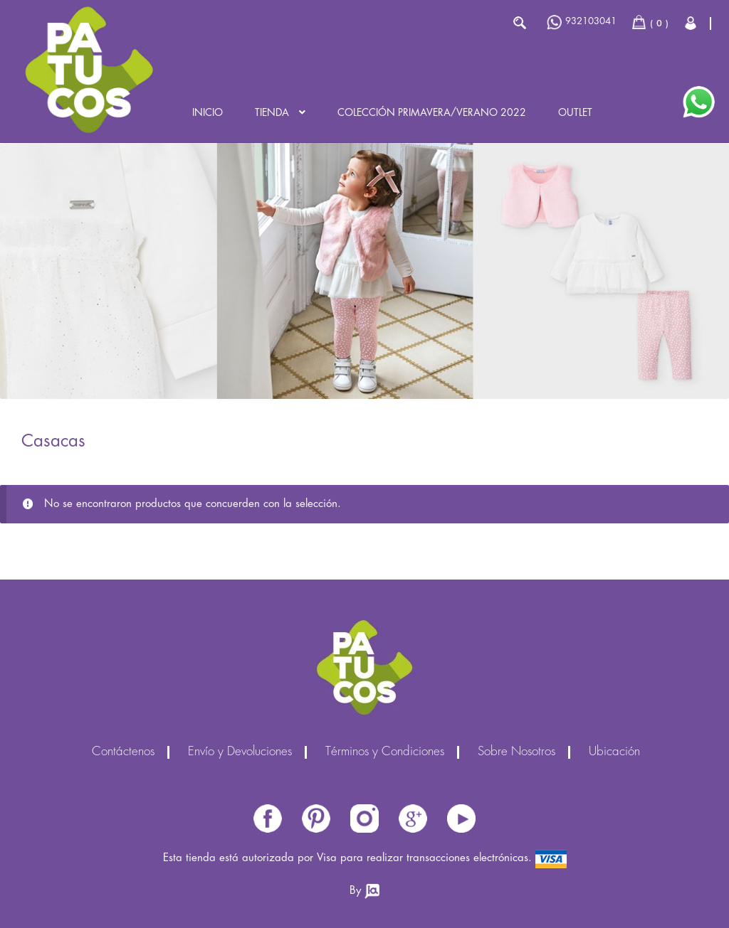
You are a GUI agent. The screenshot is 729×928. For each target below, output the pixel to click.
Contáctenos (123, 752)
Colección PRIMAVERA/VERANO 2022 (431, 113)
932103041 (582, 22)
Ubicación (614, 752)
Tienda (272, 113)
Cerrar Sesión (691, 23)
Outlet (575, 113)
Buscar (519, 23)
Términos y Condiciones (384, 752)
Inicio (207, 113)
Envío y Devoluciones (240, 752)
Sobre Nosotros (516, 752)
